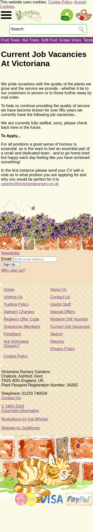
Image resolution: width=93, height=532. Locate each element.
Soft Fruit (49, 40)
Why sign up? (13, 270)
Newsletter (10, 253)
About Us (58, 289)
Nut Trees (30, 40)
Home (9, 289)
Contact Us (60, 297)
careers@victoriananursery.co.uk (30, 184)
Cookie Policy (60, 2)
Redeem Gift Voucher (69, 319)
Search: (18, 29)
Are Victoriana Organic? (16, 343)
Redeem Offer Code (21, 319)
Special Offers (62, 312)
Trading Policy (16, 304)
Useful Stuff (60, 304)
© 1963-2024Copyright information (20, 408)
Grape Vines (70, 40)
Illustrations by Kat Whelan (24, 419)
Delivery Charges (19, 312)
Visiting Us (13, 297)
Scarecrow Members (22, 326)
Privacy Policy (62, 349)
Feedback (12, 334)
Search (56, 334)
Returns (57, 341)
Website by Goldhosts (20, 428)
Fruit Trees (10, 40)
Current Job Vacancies (70, 326)
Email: (6, 259)
